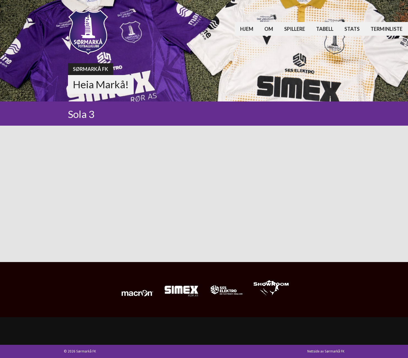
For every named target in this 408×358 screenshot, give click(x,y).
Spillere (294, 29)
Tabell (324, 29)
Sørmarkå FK (90, 69)
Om (268, 29)
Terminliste (386, 29)
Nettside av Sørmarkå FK (325, 351)
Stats (352, 29)
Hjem (246, 29)
